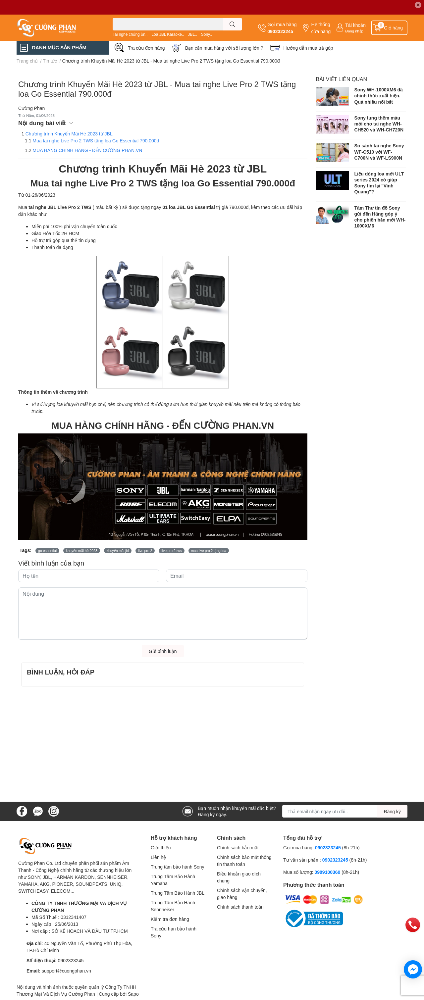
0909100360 (328, 872)
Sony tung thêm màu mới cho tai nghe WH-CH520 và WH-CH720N (379, 123)
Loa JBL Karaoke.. (167, 34)
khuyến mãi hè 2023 (81, 551)
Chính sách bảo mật (238, 847)
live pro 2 (145, 551)
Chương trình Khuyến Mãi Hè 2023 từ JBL (69, 133)
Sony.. (206, 34)
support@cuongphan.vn (66, 971)
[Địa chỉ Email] (344, 811)
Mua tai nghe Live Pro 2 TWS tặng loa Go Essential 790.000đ (95, 140)
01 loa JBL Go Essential (188, 207)
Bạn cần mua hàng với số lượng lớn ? (224, 48)
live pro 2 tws (171, 551)
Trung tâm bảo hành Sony (177, 867)
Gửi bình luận (163, 651)
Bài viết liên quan (341, 79)
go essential (47, 551)
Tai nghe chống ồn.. (130, 34)
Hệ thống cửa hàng (321, 28)
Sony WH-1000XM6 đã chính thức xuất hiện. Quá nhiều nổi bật (378, 95)
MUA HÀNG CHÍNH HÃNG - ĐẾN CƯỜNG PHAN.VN (87, 150)
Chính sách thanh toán (240, 907)
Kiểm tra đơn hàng (170, 919)
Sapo (133, 994)
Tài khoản (355, 25)
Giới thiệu (161, 847)
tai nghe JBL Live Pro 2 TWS (59, 207)
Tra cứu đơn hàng (146, 48)
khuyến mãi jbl (118, 551)
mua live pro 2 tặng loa (208, 551)
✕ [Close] (418, 5)
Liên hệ (158, 857)
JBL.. (192, 34)
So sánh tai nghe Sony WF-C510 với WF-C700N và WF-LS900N (379, 151)
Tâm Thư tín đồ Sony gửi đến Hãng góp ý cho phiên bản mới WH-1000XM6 (380, 217)
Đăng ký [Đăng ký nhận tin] (392, 811)
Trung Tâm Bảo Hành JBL (177, 893)
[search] (232, 24)
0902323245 (280, 31)
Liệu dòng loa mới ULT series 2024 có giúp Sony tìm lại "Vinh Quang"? (379, 183)
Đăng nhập (354, 31)
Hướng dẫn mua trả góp (308, 48)
